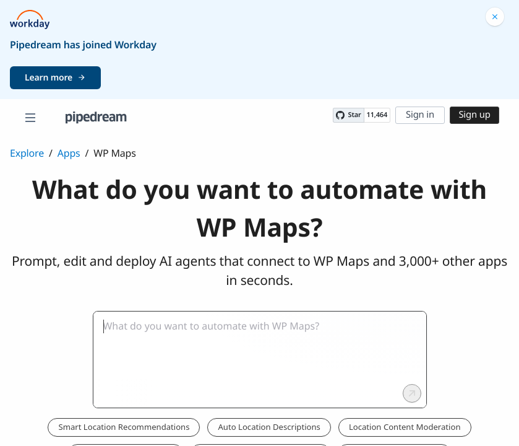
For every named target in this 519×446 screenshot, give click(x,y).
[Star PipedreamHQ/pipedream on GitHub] (348, 115)
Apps (69, 153)
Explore (27, 153)
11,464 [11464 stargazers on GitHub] (377, 115)
